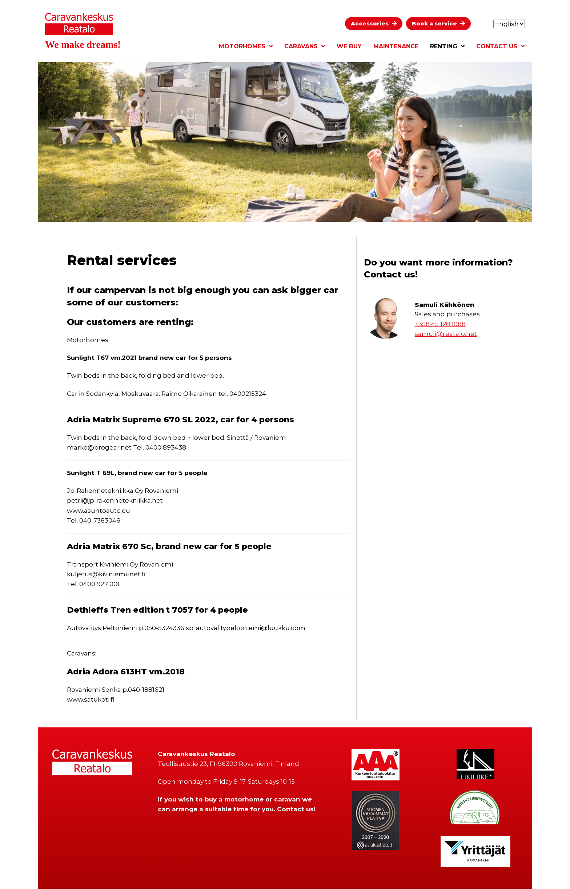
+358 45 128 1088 (440, 324)
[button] (373, 23)
